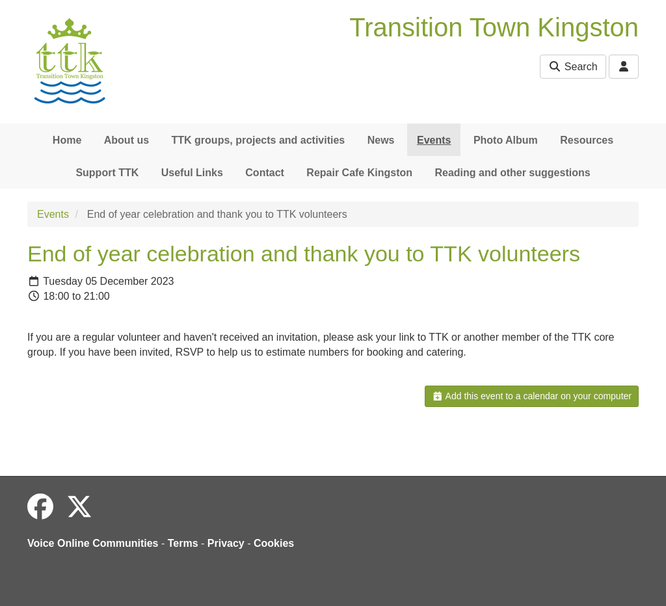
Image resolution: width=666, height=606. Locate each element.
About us (126, 140)
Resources (586, 140)
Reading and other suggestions (512, 172)
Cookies (274, 543)
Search (572, 66)
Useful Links (192, 172)
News (381, 140)
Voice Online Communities (93, 543)
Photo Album (505, 140)
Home (67, 140)
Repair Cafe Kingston (359, 172)
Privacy (226, 543)
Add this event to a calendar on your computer (532, 396)
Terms (183, 543)
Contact (264, 172)
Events (434, 140)
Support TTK (107, 172)
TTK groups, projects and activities (258, 140)
